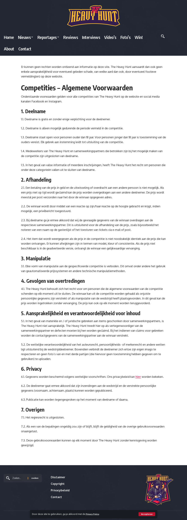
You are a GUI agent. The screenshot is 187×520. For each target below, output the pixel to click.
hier (138, 377)
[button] (146, 514)
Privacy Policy (93, 514)
